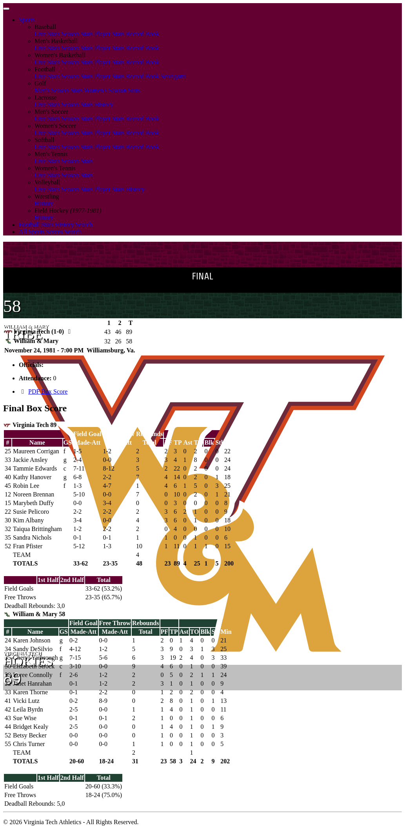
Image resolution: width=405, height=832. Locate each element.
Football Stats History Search (56, 224)
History (103, 104)
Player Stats (109, 34)
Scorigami (174, 76)
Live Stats (47, 34)
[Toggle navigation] (6, 8)
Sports (27, 19)
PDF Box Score (47, 391)
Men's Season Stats (59, 90)
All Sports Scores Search (50, 231)
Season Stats (77, 34)
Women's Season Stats (112, 90)
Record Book (142, 34)
